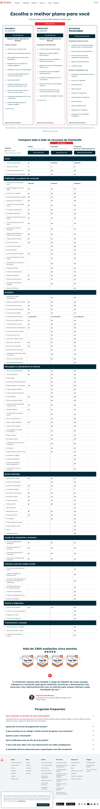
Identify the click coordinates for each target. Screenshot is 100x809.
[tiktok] (97, 804)
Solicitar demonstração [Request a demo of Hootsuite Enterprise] (82, 36)
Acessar (96, 2)
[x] (84, 804)
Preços (50, 3)
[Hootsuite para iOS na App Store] (60, 804)
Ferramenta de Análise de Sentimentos (62, 766)
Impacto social (14, 779)
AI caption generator (61, 762)
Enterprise (56, 3)
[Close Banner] (50, 793)
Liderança (13, 770)
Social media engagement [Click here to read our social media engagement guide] (44, 777)
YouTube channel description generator (61, 793)
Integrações (26, 3)
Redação (13, 776)
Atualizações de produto (90, 766)
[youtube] (88, 804)
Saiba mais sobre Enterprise (77, 122)
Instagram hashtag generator (61, 770)
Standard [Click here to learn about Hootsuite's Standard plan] (28, 765)
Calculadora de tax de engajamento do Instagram (61, 775)
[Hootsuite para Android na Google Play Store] (70, 804)
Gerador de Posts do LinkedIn (61, 784)
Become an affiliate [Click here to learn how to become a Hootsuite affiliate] (76, 779)
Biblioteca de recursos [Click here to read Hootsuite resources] (77, 770)
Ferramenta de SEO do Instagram (62, 780)
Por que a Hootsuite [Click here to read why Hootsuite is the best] (16, 762)
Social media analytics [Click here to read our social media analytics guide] (46, 765)
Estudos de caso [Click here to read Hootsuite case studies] (75, 762)
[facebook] (81, 804)
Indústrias (34, 3)
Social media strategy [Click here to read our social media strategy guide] (46, 762)
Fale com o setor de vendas (91, 770)
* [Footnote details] (15, 31)
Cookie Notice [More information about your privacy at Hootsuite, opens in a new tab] (21, 801)
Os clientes (14, 773)
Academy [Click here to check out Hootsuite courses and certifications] (73, 765)
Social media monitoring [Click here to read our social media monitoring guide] (44, 783)
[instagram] (78, 804)
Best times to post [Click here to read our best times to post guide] (46, 770)
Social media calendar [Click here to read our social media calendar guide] (46, 773)
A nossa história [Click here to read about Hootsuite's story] (15, 765)
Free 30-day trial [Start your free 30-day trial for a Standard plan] (18, 35)
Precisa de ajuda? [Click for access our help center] (90, 762)
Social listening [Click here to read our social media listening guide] (45, 768)
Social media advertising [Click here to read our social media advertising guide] (44, 788)
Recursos (43, 3)
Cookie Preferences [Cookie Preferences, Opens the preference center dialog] (43, 804)
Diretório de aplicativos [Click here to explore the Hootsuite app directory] (77, 776)
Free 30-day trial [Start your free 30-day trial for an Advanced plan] (50, 35)
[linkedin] (91, 804)
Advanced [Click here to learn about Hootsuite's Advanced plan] (28, 768)
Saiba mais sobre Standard (13, 122)
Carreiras (13, 768)
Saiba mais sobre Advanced (45, 122)
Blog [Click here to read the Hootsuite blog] (72, 768)
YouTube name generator (60, 788)
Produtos (18, 3)
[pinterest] (94, 804)
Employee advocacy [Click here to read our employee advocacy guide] (46, 780)
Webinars (73, 773)
